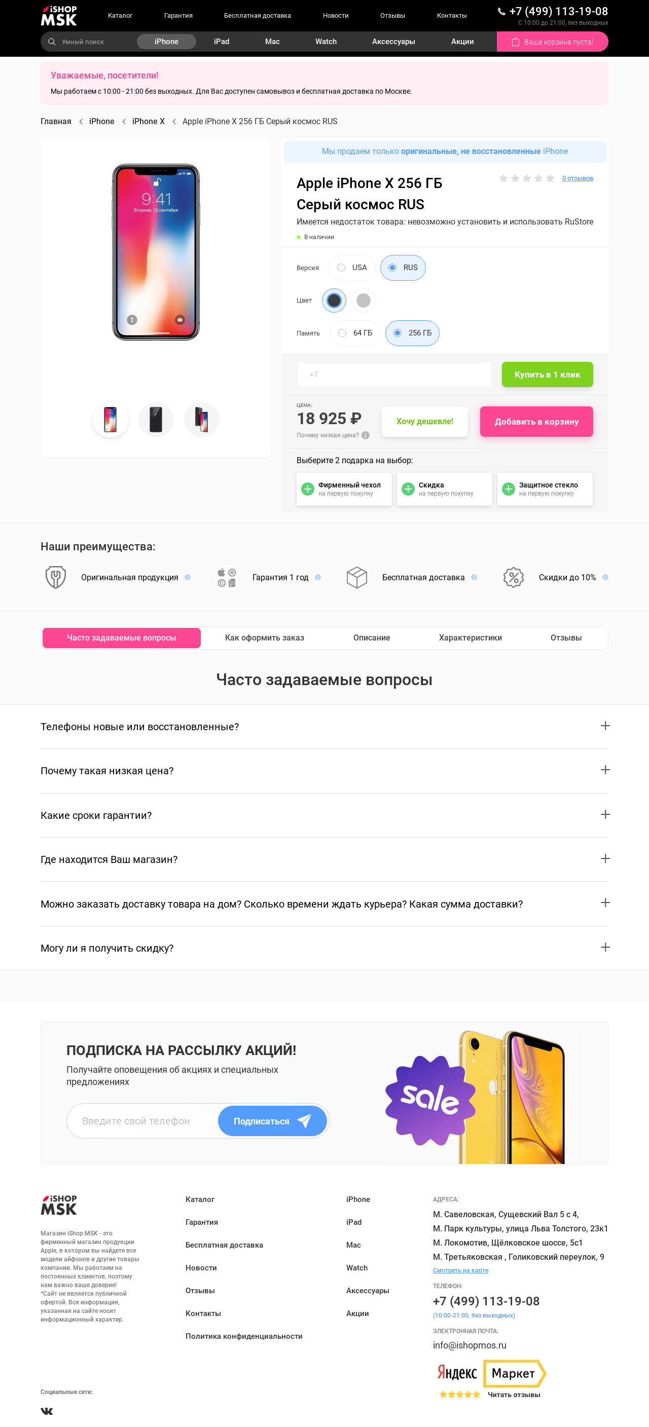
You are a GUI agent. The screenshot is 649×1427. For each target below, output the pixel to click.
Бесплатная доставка (257, 15)
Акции (462, 41)
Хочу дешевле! (424, 421)
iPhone (166, 41)
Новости (336, 15)
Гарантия (178, 15)
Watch (326, 41)
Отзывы (392, 15)
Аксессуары (393, 41)
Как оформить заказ (264, 638)
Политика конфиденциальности (244, 1336)
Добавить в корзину (537, 422)
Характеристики (470, 638)
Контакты (452, 15)
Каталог (120, 15)
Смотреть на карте (460, 1270)
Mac (272, 41)
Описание (371, 638)
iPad (221, 41)
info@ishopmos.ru (470, 1345)
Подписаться (272, 1121)
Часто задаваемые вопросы (121, 638)
